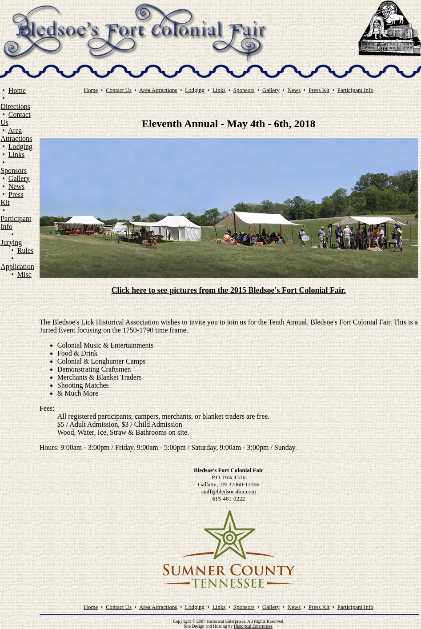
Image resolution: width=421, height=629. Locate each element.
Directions (15, 106)
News (16, 186)
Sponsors (13, 170)
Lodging (20, 146)
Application (17, 266)
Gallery (19, 178)
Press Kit (319, 90)
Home (17, 90)
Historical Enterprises (253, 626)
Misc (24, 274)
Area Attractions (16, 134)
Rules (25, 250)
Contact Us (119, 90)
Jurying (11, 242)
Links (16, 154)
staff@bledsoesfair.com (228, 491)
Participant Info (355, 90)
